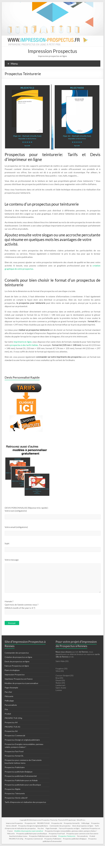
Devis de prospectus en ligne (17, 661)
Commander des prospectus (17, 653)
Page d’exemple (11, 687)
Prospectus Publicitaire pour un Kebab (21, 780)
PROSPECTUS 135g (13, 718)
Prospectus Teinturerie (15, 793)
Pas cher (8, 692)
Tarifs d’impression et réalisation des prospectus (25, 802)
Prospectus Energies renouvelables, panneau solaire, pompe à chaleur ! (71, 831)
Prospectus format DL (14, 756)
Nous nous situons (64, 652)
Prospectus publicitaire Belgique (18, 771)
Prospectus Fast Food (14, 751)
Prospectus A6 (11, 731)
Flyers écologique (12, 670)
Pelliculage (9, 700)
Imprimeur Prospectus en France (19, 679)
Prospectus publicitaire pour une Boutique (23, 785)
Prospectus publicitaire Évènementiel (21, 776)
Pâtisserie (9, 696)
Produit (8, 714)
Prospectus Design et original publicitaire (22, 740)
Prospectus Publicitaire (15, 767)
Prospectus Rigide (12, 789)
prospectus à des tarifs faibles (24, 345)
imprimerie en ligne (23, 341)
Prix (6, 709)
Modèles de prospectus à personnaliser (21, 683)
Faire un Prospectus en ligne (17, 666)
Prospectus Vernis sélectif (16, 798)
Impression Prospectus (52, 51)
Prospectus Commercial (15, 735)
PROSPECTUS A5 (12, 727)
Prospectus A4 (11, 722)
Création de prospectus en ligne (18, 657)
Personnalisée (11, 705)
